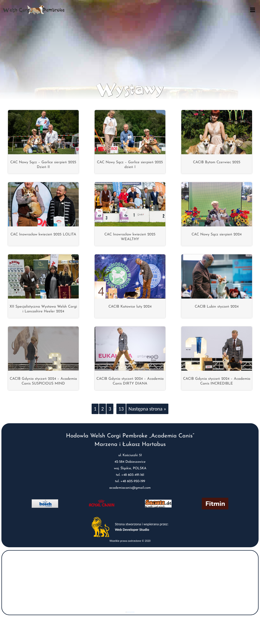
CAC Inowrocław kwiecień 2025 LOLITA (43, 234)
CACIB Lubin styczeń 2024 (217, 306)
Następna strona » (147, 409)
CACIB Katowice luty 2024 (130, 306)
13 (121, 409)
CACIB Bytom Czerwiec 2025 (216, 162)
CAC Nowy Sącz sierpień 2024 (217, 234)
